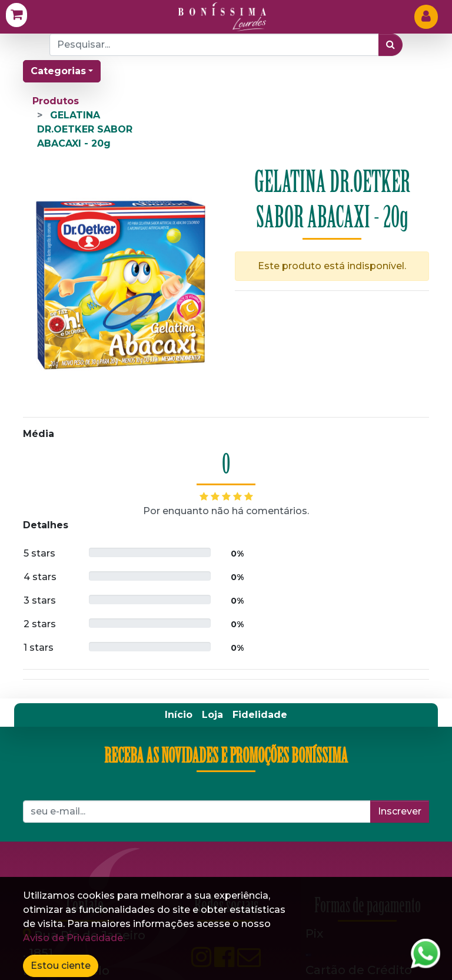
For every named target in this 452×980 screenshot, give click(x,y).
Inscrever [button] (399, 563)
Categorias (58, 71)
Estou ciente (61, 965)
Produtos (55, 101)
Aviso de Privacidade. (74, 937)
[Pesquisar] (390, 45)
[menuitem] (178, 467)
